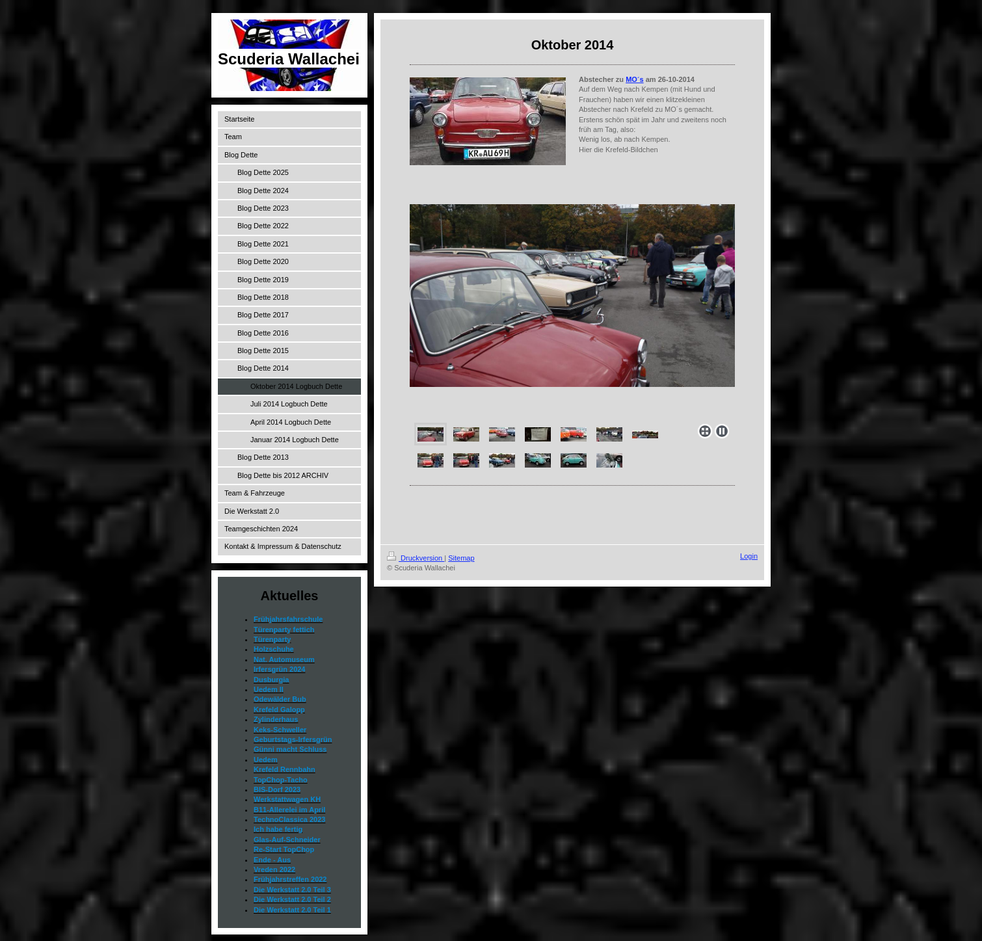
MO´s (635, 79)
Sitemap (461, 558)
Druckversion (415, 558)
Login (749, 556)
